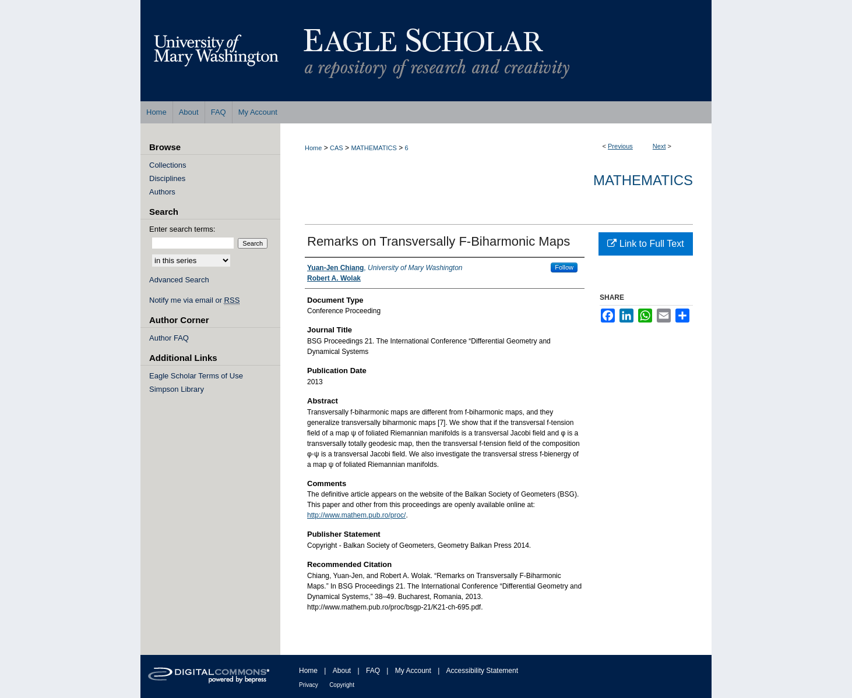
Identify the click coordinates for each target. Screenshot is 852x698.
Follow (564, 267)
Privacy (308, 685)
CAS (336, 147)
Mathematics (643, 180)
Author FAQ (169, 338)
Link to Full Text (645, 244)
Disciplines (167, 178)
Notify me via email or (194, 300)
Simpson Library (176, 389)
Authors (162, 191)
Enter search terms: (182, 229)
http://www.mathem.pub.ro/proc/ (356, 515)
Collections (167, 165)
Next (659, 146)
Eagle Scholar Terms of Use (196, 375)
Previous (620, 146)
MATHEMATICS (373, 147)
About (342, 671)
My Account (413, 671)
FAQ (373, 671)
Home (313, 147)
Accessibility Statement (482, 671)
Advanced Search (179, 279)
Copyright (341, 685)
